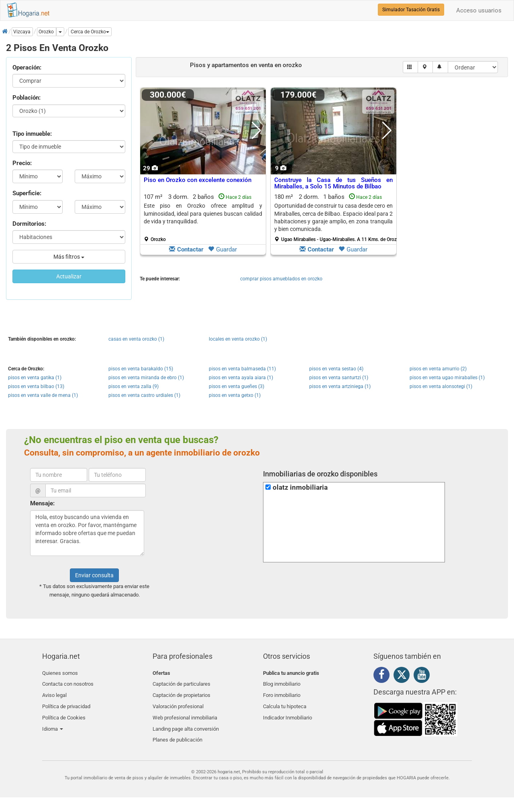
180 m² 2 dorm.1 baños (336, 217)
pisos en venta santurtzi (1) (338, 377)
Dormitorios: (29, 223)
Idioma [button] (52, 720)
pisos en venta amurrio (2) (438, 369)
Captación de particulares (181, 682)
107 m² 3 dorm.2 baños (203, 217)
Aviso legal (54, 692)
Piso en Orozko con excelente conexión (197, 180)
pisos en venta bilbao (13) (36, 386)
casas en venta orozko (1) (136, 339)
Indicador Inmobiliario (287, 711)
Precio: (22, 163)
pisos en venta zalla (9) (133, 386)
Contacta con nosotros (68, 682)
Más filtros (68, 256)
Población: (26, 97)
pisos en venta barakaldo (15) (140, 369)
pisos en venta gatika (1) (34, 377)
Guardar (222, 249)
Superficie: (26, 193)
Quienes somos (60, 673)
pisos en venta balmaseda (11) (242, 369)
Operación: (26, 67)
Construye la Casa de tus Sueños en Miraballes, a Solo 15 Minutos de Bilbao (333, 183)
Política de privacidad (66, 701)
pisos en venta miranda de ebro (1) (146, 377)
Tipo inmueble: (32, 133)
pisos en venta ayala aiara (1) (241, 377)
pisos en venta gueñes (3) (236, 386)
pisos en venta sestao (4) (336, 369)
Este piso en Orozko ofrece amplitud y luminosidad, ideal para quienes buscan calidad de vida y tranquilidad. (203, 213)
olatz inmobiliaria (300, 487)
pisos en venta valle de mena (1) (43, 395)
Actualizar (69, 276)
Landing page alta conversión (186, 720)
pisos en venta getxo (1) (235, 395)
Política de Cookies (64, 711)
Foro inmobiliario (281, 692)
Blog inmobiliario (281, 682)
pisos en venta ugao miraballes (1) (447, 377)
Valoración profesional (178, 701)
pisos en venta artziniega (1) (340, 386)
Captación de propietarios (181, 692)
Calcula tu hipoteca (284, 701)
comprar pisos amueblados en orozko (281, 279)
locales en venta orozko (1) (238, 339)
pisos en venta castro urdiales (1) (144, 395)
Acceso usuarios (479, 10)
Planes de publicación (177, 730)
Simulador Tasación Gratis (411, 9)
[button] (90, 31)
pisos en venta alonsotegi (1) (441, 386)
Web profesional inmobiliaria (185, 711)
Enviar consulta (94, 575)
